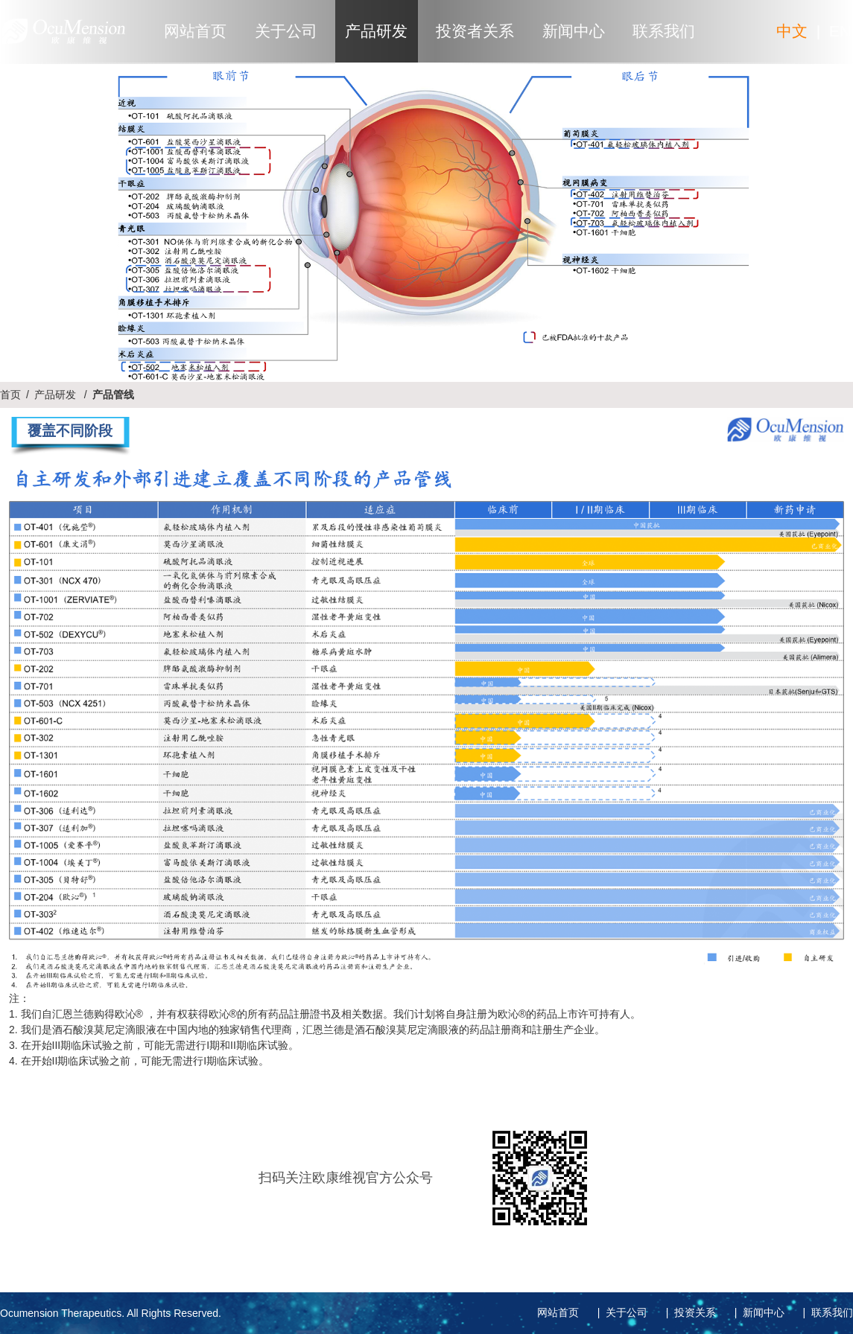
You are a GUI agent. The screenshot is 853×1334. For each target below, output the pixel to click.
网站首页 (195, 30)
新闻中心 (573, 30)
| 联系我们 (825, 1312)
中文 (792, 30)
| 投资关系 (688, 1312)
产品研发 (376, 30)
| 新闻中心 (756, 1312)
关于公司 (286, 30)
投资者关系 (475, 30)
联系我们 (663, 30)
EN (840, 30)
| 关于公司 (619, 1312)
